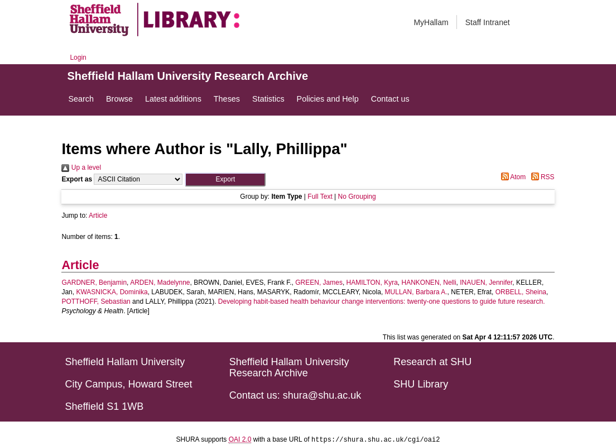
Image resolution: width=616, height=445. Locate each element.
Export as (76, 179)
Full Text (319, 196)
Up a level (81, 167)
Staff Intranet (487, 22)
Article (98, 215)
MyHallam (430, 22)
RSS (541, 177)
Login (78, 57)
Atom (512, 177)
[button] (225, 179)
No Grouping (357, 196)
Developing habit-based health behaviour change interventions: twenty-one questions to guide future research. (381, 301)
